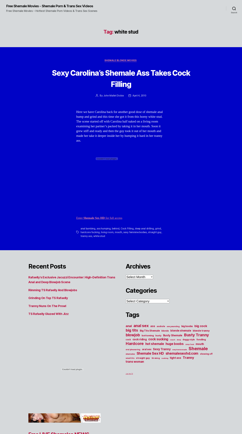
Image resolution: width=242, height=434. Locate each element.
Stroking (156, 359)
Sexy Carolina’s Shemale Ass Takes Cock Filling (121, 78)
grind (159, 229)
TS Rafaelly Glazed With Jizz (50, 314)
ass (152, 326)
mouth (118, 232)
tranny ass (86, 236)
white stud (99, 236)
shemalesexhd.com (182, 354)
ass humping (104, 229)
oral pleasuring (133, 350)
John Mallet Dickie (113, 96)
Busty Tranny (196, 335)
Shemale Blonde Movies (121, 61)
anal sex (141, 326)
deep (179, 340)
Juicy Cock (189, 345)
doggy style (189, 340)
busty (158, 336)
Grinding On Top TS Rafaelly (50, 299)
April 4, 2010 (139, 96)
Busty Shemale (172, 336)
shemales (130, 354)
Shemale (198, 349)
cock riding (140, 340)
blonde (165, 331)
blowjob (133, 335)
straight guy (155, 232)
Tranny (188, 358)
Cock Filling (128, 229)
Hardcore (135, 344)
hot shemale (154, 344)
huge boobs (175, 344)
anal (129, 326)
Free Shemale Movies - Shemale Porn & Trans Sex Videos (54, 6)
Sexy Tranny (162, 350)
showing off (206, 354)
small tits (130, 359)
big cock (200, 326)
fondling (201, 340)
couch (172, 340)
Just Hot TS (129, 374)
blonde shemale (180, 331)
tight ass (175, 358)
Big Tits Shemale (150, 331)
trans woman (135, 362)
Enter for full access (101, 219)
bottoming (148, 336)
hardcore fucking (90, 232)
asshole (161, 327)
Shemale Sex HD (150, 354)
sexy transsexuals (179, 350)
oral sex (146, 349)
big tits (132, 331)
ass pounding (173, 327)
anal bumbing (88, 229)
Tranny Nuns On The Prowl (48, 306)
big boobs (187, 326)
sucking (164, 359)
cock (128, 340)
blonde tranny (201, 331)
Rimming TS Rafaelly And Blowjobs (55, 291)
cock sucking (158, 340)
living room (107, 232)
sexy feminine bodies (135, 232)
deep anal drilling (145, 229)
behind (116, 229)
